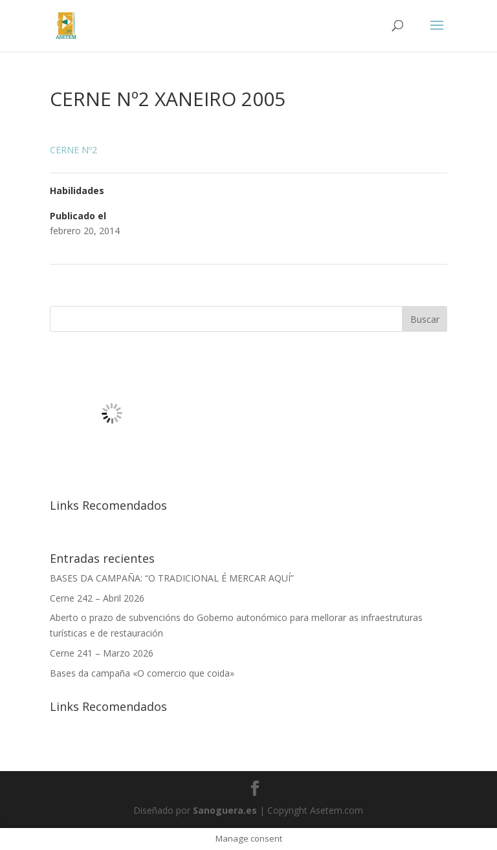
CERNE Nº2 (73, 150)
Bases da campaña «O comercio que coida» (142, 673)
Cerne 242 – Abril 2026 (97, 598)
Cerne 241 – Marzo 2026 (101, 653)
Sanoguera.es (225, 810)
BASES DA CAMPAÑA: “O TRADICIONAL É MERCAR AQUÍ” (172, 578)
